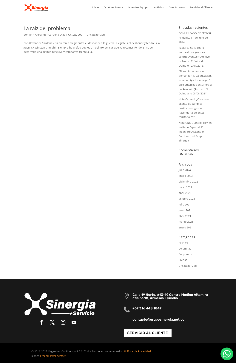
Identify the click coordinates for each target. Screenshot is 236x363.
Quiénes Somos (114, 7)
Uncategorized (96, 34)
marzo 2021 (186, 221)
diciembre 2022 (188, 181)
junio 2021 (185, 210)
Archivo (183, 242)
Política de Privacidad (137, 351)
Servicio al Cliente (201, 7)
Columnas (185, 248)
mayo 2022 (185, 187)
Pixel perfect (58, 356)
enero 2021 (186, 227)
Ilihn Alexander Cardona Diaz (47, 34)
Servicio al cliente (147, 333)
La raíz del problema (47, 28)
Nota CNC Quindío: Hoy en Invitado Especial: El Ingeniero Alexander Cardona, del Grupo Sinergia (195, 131)
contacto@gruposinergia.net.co (158, 319)
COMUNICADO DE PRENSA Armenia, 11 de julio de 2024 (195, 37)
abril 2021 (185, 216)
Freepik (44, 356)
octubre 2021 (187, 198)
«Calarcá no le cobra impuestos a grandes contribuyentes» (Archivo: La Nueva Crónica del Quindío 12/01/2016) (194, 56)
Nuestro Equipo (138, 7)
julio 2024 (185, 170)
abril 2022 (185, 193)
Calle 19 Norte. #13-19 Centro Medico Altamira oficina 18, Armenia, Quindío (170, 296)
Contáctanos (177, 7)
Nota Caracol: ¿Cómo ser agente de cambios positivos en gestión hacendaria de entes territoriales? (194, 108)
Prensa (183, 260)
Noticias (158, 7)
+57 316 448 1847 (146, 308)
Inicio (95, 7)
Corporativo (186, 254)
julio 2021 (185, 204)
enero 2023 (186, 175)
